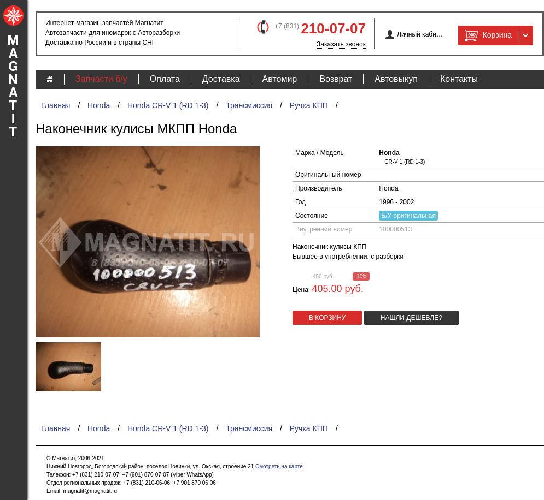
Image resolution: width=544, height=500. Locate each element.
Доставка (221, 79)
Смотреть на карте (279, 466)
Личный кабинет (420, 34)
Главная (55, 105)
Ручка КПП (309, 105)
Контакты (459, 79)
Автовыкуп (396, 79)
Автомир (279, 79)
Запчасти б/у (101, 79)
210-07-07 (333, 28)
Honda (98, 105)
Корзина (487, 35)
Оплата (165, 79)
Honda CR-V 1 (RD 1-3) (168, 105)
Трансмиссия (249, 105)
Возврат (335, 79)
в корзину (327, 318)
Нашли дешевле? (411, 318)
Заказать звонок (341, 44)
